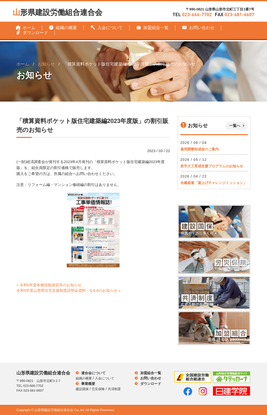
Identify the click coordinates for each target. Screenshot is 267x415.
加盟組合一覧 (152, 27)
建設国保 (82, 389)
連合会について (93, 373)
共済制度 (114, 389)
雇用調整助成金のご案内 (199, 149)
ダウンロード (32, 32)
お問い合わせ (198, 27)
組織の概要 (63, 27)
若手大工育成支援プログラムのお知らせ (211, 166)
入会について (106, 27)
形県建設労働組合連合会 (57, 11)
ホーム (25, 27)
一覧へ (234, 125)
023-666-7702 (33, 386)
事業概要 (88, 384)
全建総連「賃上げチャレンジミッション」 (213, 183)
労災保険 (98, 389)
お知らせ (46, 64)
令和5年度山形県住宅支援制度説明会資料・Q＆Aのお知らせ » (68, 290)
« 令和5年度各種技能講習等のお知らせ (48, 285)
